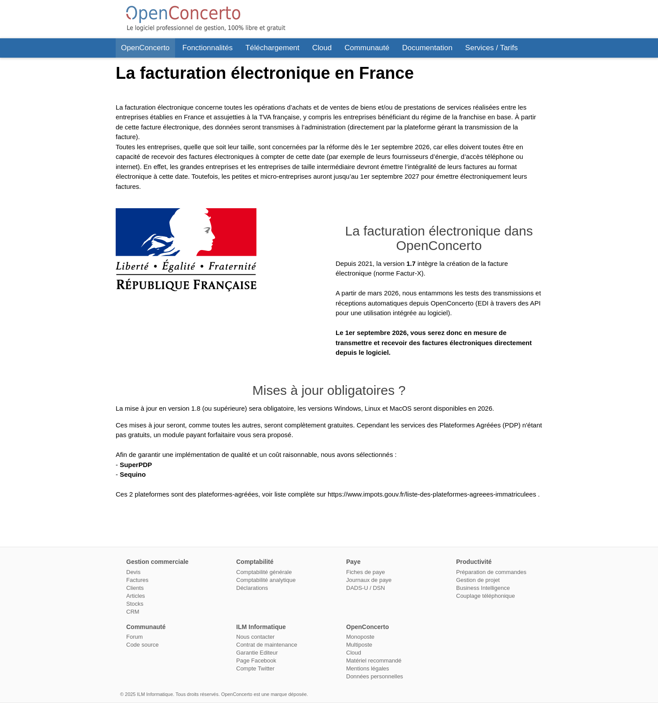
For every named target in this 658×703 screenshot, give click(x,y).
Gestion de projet (478, 580)
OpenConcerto (145, 48)
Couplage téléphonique (485, 596)
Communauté (366, 48)
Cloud (322, 48)
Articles (135, 596)
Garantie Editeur (257, 652)
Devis (133, 572)
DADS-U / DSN (365, 588)
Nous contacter (255, 636)
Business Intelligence (483, 588)
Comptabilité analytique (266, 580)
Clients (135, 588)
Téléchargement (272, 48)
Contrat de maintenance (266, 644)
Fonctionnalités (208, 48)
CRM (132, 611)
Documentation (427, 48)
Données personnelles (374, 676)
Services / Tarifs (491, 48)
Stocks (134, 603)
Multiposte (359, 644)
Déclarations (252, 588)
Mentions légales (367, 668)
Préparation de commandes (491, 572)
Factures (137, 580)
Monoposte (360, 636)
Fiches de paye (365, 572)
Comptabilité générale (264, 572)
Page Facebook (256, 660)
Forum (134, 636)
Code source (142, 644)
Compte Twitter (255, 668)
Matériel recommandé (374, 660)
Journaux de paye (368, 580)
